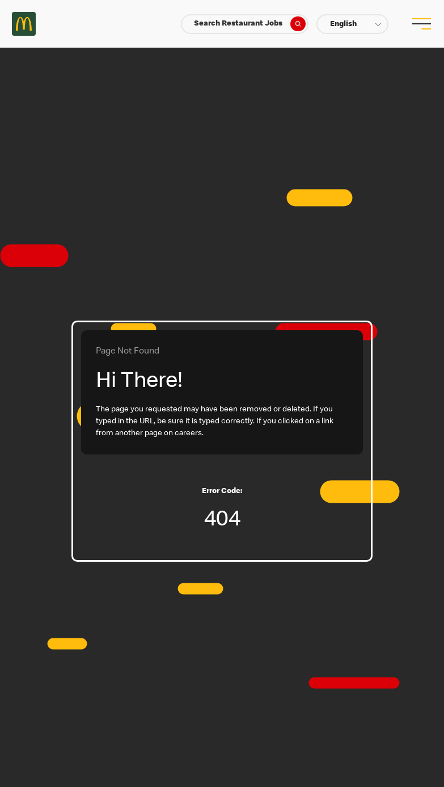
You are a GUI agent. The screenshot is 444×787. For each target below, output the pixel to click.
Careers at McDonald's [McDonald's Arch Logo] (24, 24)
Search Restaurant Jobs (249, 23)
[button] (352, 24)
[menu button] (420, 24)
